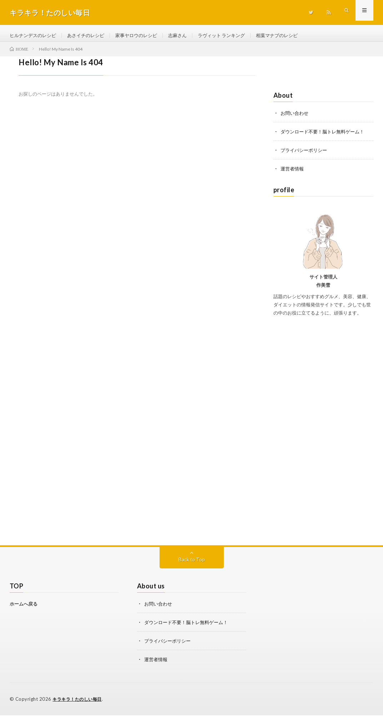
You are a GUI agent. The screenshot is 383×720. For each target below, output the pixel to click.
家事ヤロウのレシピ (144, 35)
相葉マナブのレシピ (293, 35)
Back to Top (191, 564)
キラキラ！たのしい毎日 (79, 704)
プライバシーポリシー (306, 155)
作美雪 (323, 290)
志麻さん (188, 35)
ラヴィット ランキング (234, 35)
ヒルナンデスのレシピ (35, 35)
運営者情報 (293, 173)
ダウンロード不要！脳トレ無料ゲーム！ (326, 136)
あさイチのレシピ (91, 35)
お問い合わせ (296, 118)
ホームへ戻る (23, 609)
